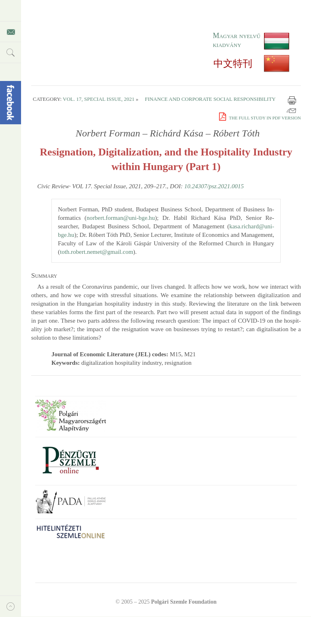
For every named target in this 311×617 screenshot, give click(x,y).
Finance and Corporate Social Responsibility (210, 99)
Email (291, 110)
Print (292, 100)
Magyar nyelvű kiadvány (236, 40)
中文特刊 (232, 63)
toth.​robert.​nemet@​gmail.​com (96, 252)
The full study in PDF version (260, 117)
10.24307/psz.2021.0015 (214, 186)
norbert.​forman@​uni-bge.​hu (121, 218)
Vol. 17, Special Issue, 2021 (98, 99)
